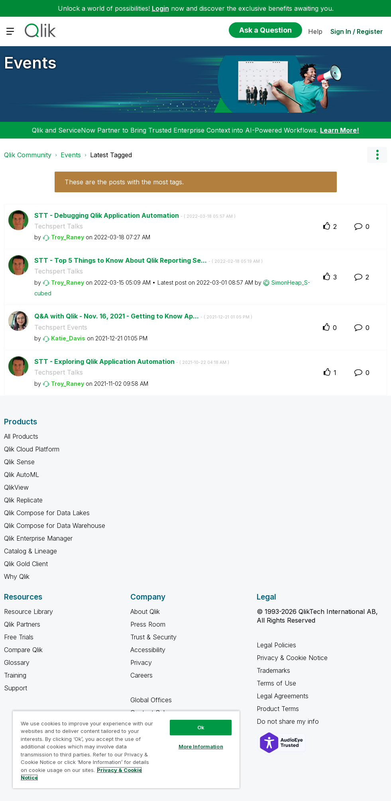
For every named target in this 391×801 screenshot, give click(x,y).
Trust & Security (153, 637)
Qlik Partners (22, 624)
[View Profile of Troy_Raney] (67, 237)
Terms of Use (276, 683)
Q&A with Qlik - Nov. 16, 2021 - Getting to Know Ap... (143, 316)
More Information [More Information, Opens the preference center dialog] (201, 746)
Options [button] (377, 155)
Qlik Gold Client (26, 564)
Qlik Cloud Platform (31, 449)
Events (30, 62)
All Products (21, 436)
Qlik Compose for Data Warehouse (54, 525)
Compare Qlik (23, 650)
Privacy (141, 662)
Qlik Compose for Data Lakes (47, 513)
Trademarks (273, 670)
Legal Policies (276, 645)
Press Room (147, 624)
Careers (141, 675)
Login (160, 8)
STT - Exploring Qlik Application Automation (131, 361)
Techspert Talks (58, 226)
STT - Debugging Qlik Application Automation (135, 215)
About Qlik (145, 611)
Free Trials (18, 637)
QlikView (16, 487)
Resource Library (28, 611)
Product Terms (278, 709)
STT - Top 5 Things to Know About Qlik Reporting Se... (148, 260)
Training (15, 675)
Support (15, 688)
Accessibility (147, 650)
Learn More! (339, 130)
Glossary (16, 662)
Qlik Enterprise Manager (38, 538)
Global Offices (151, 700)
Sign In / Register (356, 31)
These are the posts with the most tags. (124, 182)
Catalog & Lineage (30, 551)
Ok (200, 727)
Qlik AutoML (21, 475)
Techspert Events (60, 327)
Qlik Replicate (23, 500)
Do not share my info (289, 721)
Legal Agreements (282, 696)
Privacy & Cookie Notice (292, 658)
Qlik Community (27, 155)
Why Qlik (16, 576)
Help (315, 31)
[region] (126, 749)
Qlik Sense (19, 462)
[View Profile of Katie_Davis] (68, 338)
